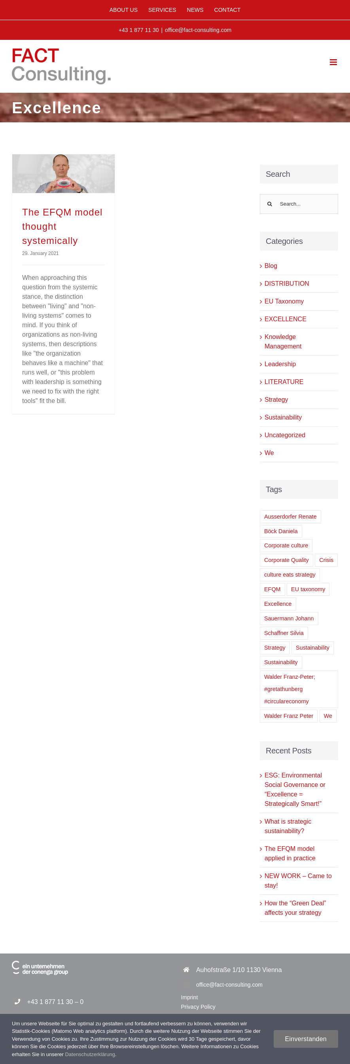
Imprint (189, 997)
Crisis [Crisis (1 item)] (326, 560)
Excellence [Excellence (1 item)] (278, 604)
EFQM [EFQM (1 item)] (272, 589)
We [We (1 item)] (328, 716)
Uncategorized (285, 435)
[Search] (270, 204)
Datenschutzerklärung (90, 1054)
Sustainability (283, 417)
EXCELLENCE (285, 319)
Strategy (276, 399)
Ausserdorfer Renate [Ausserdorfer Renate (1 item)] (290, 516)
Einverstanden (306, 1039)
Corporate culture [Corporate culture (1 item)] (286, 545)
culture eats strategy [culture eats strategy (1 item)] (290, 574)
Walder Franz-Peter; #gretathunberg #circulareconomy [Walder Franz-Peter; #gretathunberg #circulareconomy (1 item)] (289, 689)
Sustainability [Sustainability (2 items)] (312, 647)
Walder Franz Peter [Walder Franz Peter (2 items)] (288, 716)
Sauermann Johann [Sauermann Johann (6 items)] (289, 618)
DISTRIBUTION (287, 283)
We (269, 453)
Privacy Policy (198, 1007)
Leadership (280, 364)
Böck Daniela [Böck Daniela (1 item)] (281, 531)
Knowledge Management (283, 341)
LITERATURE (284, 381)
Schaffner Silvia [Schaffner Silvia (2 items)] (284, 633)
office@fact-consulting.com (198, 30)
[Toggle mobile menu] (334, 62)
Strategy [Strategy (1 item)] (275, 647)
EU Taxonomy (284, 301)
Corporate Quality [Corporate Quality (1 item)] (286, 560)
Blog (271, 265)
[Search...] (299, 204)
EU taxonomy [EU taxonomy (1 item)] (308, 589)
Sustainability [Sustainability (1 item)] (281, 662)
